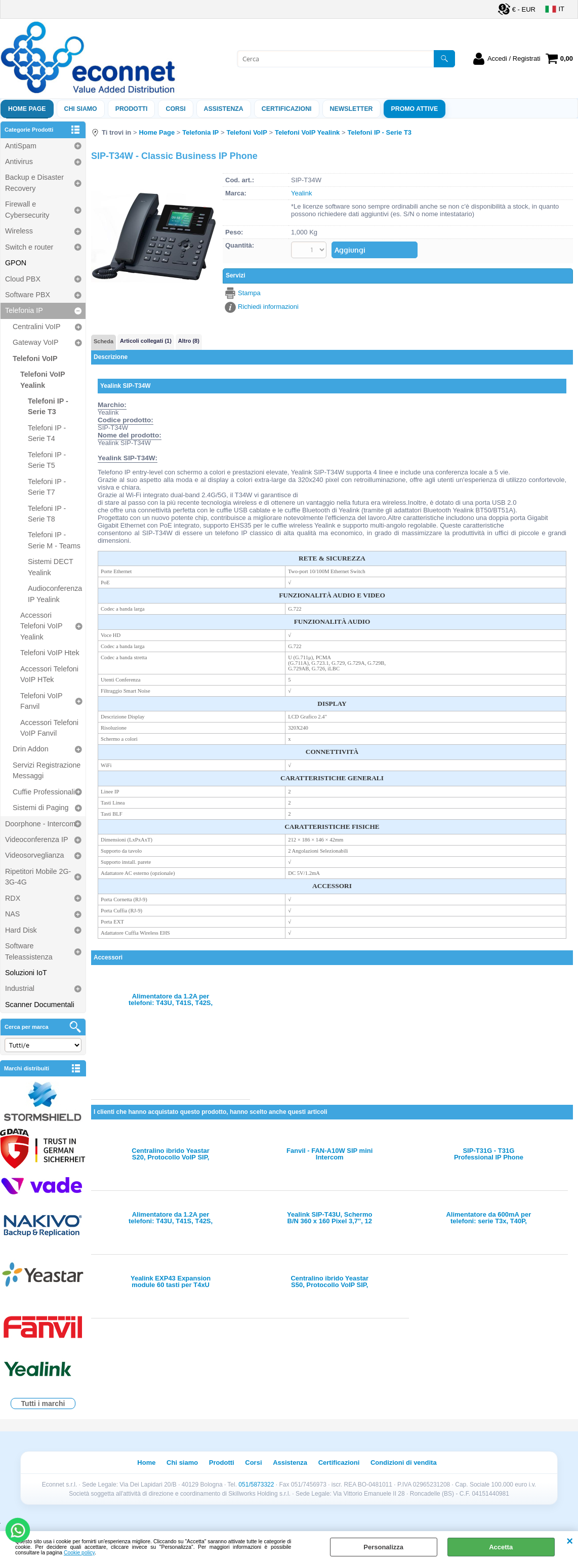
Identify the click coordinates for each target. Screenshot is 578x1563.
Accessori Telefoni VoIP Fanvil (49, 727)
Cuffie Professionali (44, 792)
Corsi (175, 108)
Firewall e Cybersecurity (27, 209)
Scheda (103, 341)
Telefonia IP (24, 310)
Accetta (501, 1547)
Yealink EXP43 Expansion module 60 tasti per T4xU (171, 1281)
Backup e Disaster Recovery (34, 182)
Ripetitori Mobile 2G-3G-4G (38, 876)
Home (146, 1462)
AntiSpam (20, 146)
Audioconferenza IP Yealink (55, 593)
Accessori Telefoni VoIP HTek (49, 674)
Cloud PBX (22, 279)
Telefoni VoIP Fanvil (41, 701)
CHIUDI (569, 1541)
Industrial (19, 988)
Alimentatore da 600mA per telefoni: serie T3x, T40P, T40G (488, 1217)
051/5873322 (256, 1484)
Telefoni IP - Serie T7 (47, 486)
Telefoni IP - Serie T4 (47, 433)
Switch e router (29, 247)
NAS (12, 914)
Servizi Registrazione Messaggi (46, 770)
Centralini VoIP (37, 327)
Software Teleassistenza (29, 951)
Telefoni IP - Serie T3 (48, 406)
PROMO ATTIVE (414, 108)
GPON (15, 263)
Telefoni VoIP (35, 358)
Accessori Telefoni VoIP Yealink (41, 626)
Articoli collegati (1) (146, 341)
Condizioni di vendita (403, 1462)
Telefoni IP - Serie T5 (47, 460)
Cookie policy (79, 1552)
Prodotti (131, 108)
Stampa (249, 293)
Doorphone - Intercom (40, 824)
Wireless (19, 231)
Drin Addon (31, 749)
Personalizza (383, 1547)
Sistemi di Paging (40, 808)
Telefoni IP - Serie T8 (47, 513)
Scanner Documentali (39, 1004)
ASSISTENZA (223, 108)
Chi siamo (80, 108)
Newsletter (351, 108)
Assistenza (290, 1462)
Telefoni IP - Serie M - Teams (54, 540)
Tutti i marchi (43, 1403)
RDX (12, 898)
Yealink (301, 193)
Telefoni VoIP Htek (49, 653)
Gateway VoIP (36, 342)
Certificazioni (287, 108)
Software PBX (27, 295)
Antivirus (19, 161)
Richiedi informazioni (268, 306)
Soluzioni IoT (26, 973)
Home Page (27, 108)
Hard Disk (21, 930)
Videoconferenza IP (36, 839)
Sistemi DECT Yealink (50, 566)
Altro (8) (188, 341)
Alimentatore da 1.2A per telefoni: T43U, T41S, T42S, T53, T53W (171, 999)
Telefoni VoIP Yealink (42, 379)
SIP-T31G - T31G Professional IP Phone (488, 1153)
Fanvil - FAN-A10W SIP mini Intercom (329, 1153)
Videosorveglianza (34, 855)
